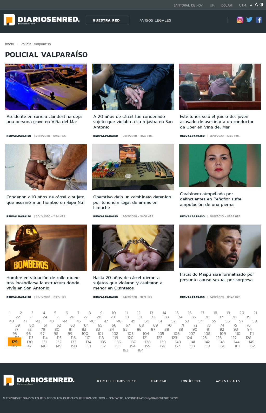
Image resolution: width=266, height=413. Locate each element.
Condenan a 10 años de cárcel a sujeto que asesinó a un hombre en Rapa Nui (45, 199)
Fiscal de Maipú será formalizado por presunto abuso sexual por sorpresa (217, 276)
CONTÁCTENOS (191, 381)
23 (31, 317)
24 (45, 317)
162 (252, 346)
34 (180, 317)
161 (237, 346)
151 (88, 346)
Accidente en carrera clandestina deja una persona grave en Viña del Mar (44, 119)
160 (222, 346)
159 (207, 346)
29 (113, 317)
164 (140, 350)
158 (192, 346)
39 (248, 317)
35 (194, 317)
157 (177, 346)
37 (221, 317)
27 (86, 317)
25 (58, 317)
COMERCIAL (159, 381)
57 (241, 321)
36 (207, 317)
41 (25, 321)
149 (59, 346)
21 (255, 312)
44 (65, 321)
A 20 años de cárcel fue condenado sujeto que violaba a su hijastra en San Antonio (133, 121)
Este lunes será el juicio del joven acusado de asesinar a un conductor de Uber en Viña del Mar (217, 121)
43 (52, 321)
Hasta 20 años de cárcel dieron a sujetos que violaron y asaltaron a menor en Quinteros (127, 282)
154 (132, 346)
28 (99, 317)
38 (234, 317)
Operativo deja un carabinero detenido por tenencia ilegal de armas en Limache (132, 202)
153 (118, 346)
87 (153, 329)
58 (254, 321)
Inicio (9, 44)
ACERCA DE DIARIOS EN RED (116, 381)
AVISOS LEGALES (155, 20)
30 (126, 317)
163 (125, 350)
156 (162, 346)
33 (167, 317)
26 (72, 317)
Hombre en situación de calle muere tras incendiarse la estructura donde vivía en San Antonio (42, 282)
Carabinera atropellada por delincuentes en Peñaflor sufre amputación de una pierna (210, 199)
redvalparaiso (18, 136)
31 (140, 317)
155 (147, 346)
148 (43, 346)
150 (74, 346)
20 (242, 312)
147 (28, 346)
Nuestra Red (106, 20)
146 (14, 346)
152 (103, 346)
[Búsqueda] (215, 20)
